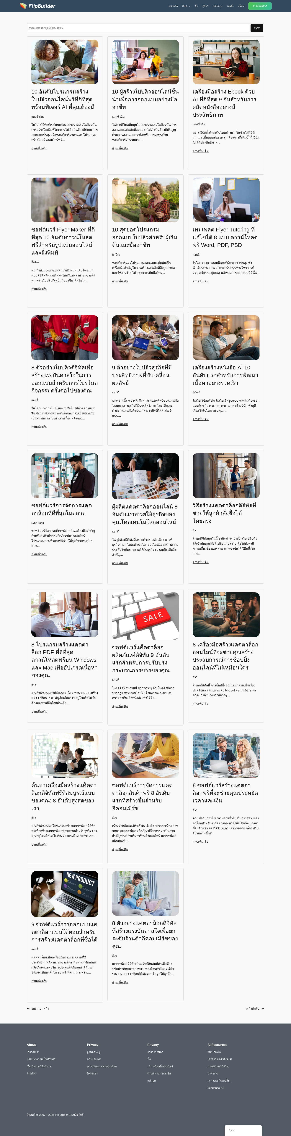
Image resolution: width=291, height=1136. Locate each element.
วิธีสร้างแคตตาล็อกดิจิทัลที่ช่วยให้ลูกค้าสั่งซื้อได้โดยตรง (224, 513)
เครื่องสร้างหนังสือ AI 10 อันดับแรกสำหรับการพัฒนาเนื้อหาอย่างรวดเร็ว (225, 375)
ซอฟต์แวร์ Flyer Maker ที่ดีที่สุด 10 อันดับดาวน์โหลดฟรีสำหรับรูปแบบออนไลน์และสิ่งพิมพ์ (63, 240)
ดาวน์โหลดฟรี (260, 6)
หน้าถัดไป (255, 1008)
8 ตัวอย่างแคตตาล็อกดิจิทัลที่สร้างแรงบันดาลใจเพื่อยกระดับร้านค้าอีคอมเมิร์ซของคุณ (145, 934)
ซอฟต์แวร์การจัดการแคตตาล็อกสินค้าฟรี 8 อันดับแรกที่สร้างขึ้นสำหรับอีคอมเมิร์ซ (142, 796)
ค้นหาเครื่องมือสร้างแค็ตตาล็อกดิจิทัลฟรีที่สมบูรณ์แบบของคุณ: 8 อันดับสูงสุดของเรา (64, 796)
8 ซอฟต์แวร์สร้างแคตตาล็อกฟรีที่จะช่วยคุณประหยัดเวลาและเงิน (225, 793)
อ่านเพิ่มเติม (39, 148)
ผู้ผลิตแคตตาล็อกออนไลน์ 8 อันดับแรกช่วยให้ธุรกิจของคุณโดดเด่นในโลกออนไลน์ (145, 514)
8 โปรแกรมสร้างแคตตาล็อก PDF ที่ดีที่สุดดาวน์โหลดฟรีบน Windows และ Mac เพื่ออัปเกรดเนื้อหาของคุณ (64, 659)
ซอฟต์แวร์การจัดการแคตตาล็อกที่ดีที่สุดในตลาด (61, 509)
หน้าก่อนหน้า (38, 1008)
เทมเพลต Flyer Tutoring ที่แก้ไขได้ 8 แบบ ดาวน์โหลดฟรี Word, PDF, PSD (225, 237)
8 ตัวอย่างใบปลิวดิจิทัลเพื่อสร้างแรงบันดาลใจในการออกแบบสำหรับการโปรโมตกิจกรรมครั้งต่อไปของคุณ (64, 378)
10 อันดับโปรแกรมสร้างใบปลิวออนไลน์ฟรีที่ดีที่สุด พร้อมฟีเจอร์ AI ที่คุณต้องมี (62, 99)
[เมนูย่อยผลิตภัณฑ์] (189, 6)
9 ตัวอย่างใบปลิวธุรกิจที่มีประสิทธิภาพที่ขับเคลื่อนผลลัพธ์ (142, 375)
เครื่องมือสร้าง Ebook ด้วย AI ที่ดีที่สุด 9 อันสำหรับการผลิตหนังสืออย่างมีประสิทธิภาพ (224, 103)
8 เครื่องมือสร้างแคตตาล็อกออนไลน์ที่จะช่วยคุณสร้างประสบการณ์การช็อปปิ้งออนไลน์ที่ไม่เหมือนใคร (225, 655)
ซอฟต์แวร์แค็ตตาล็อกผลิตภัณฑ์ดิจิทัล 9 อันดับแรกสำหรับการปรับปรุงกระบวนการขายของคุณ (141, 658)
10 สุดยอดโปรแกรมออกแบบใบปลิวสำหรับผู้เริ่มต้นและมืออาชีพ (144, 237)
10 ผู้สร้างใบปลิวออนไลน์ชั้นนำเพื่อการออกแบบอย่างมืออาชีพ (145, 99)
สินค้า (185, 6)
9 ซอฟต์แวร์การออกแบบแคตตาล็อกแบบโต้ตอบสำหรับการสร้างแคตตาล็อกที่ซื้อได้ (64, 932)
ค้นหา (257, 27)
